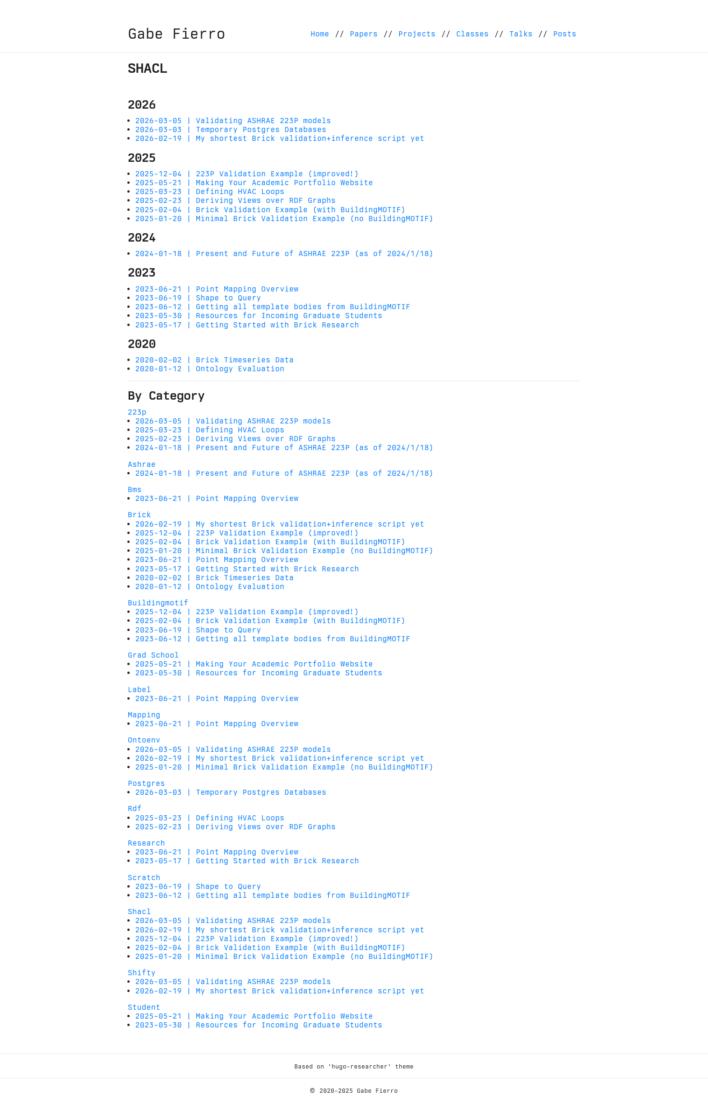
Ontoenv (144, 739)
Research (146, 843)
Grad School (153, 655)
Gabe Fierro (176, 33)
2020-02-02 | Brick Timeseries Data (214, 359)
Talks (521, 33)
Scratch (144, 877)
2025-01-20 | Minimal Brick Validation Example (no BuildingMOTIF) (284, 218)
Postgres (146, 783)
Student (144, 1007)
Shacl (139, 911)
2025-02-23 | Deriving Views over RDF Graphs (235, 200)
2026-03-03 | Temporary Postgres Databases (230, 129)
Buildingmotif (158, 602)
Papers (364, 33)
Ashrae (142, 464)
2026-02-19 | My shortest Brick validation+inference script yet (279, 138)
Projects (417, 33)
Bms (135, 489)
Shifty (142, 972)
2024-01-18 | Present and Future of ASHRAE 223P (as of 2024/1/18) (284, 253)
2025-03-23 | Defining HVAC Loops (210, 191)
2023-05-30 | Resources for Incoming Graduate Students (258, 315)
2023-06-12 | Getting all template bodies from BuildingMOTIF (272, 306)
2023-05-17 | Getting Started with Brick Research (247, 324)
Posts (564, 33)
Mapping (144, 714)
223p (137, 412)
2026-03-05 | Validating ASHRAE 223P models (233, 120)
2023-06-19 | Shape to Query (198, 297)
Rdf (135, 808)
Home (320, 33)
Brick (139, 514)
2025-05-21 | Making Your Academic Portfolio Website (254, 182)
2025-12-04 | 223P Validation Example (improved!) (247, 173)
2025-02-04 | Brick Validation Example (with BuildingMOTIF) (270, 209)
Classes (472, 33)
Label (139, 689)
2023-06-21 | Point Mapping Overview (216, 288)
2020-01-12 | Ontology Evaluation (210, 368)
